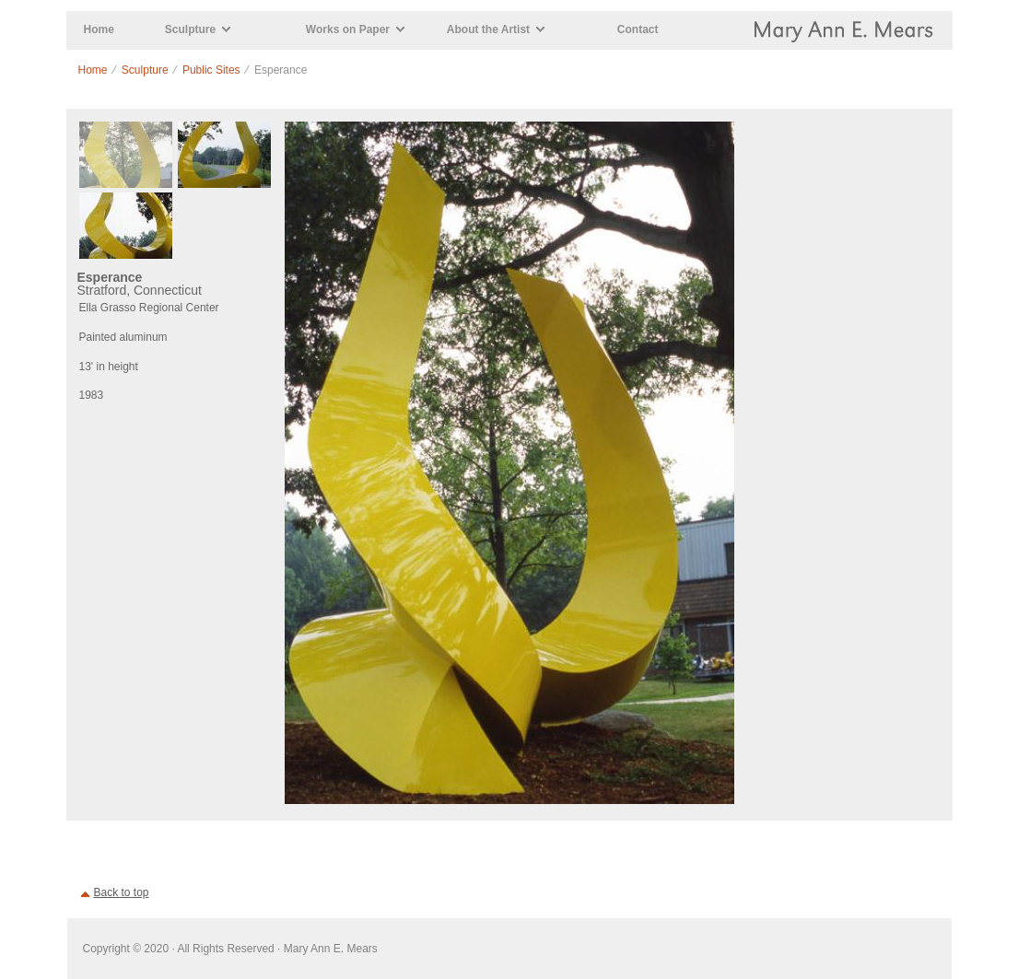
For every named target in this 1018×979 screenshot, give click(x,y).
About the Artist (488, 29)
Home (99, 29)
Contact (638, 29)
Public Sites (211, 70)
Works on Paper (348, 29)
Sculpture (190, 29)
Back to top (121, 892)
